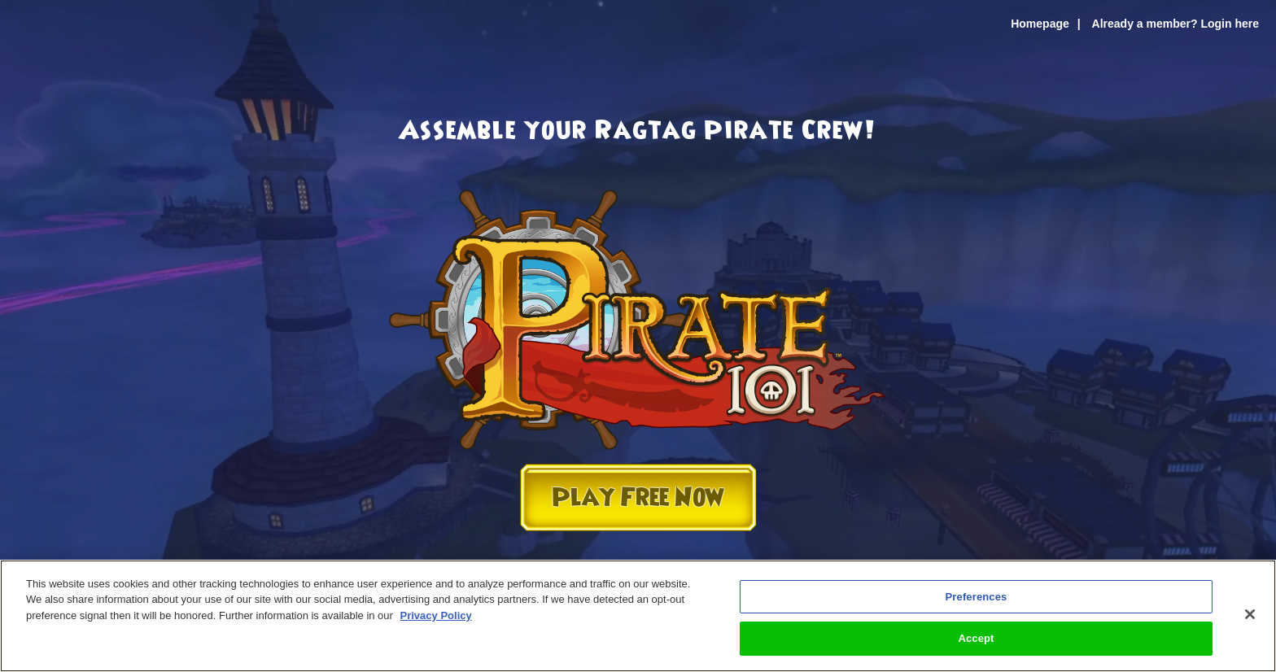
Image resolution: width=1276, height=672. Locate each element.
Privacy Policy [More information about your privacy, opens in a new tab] (436, 615)
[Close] (1250, 614)
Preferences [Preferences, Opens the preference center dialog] (976, 597)
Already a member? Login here (1175, 23)
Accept (976, 638)
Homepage (1040, 23)
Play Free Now (638, 497)
